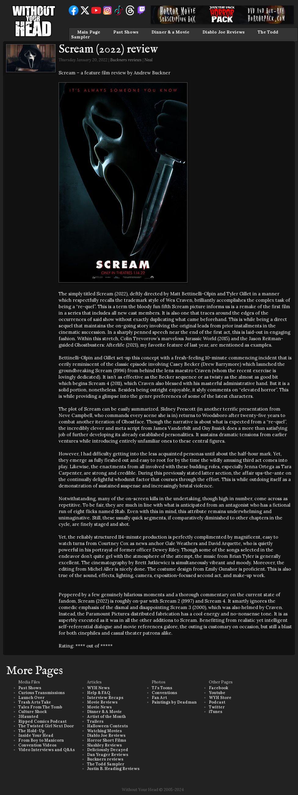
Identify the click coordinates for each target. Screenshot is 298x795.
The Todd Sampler (105, 764)
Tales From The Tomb (40, 707)
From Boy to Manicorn (41, 740)
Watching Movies (104, 730)
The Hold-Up (31, 730)
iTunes (215, 711)
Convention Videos (37, 745)
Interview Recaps (105, 697)
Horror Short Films (106, 740)
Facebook (218, 687)
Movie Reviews (102, 702)
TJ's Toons (162, 687)
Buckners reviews (126, 59)
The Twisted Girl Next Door (46, 726)
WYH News (98, 687)
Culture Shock (32, 711)
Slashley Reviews (104, 745)
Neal (148, 59)
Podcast (217, 702)
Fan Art (159, 697)
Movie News (99, 707)
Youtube (217, 692)
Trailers (95, 721)
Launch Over (31, 697)
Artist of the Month (106, 716)
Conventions (164, 692)
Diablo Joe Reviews (223, 32)
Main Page (88, 32)
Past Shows (125, 32)
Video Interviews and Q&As (46, 749)
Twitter (217, 707)
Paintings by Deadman (174, 702)
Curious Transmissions (41, 692)
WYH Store (220, 697)
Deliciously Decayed (107, 749)
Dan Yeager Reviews (107, 754)
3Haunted (28, 716)
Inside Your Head (35, 735)
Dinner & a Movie (170, 32)
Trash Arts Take (34, 702)
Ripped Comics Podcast (42, 721)
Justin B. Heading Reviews (113, 768)
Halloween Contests (107, 726)
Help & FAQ (98, 692)
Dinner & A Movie (104, 711)
